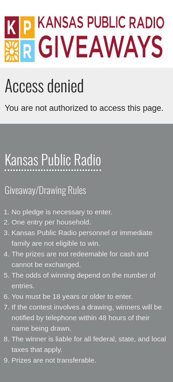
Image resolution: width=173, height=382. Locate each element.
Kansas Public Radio (53, 159)
